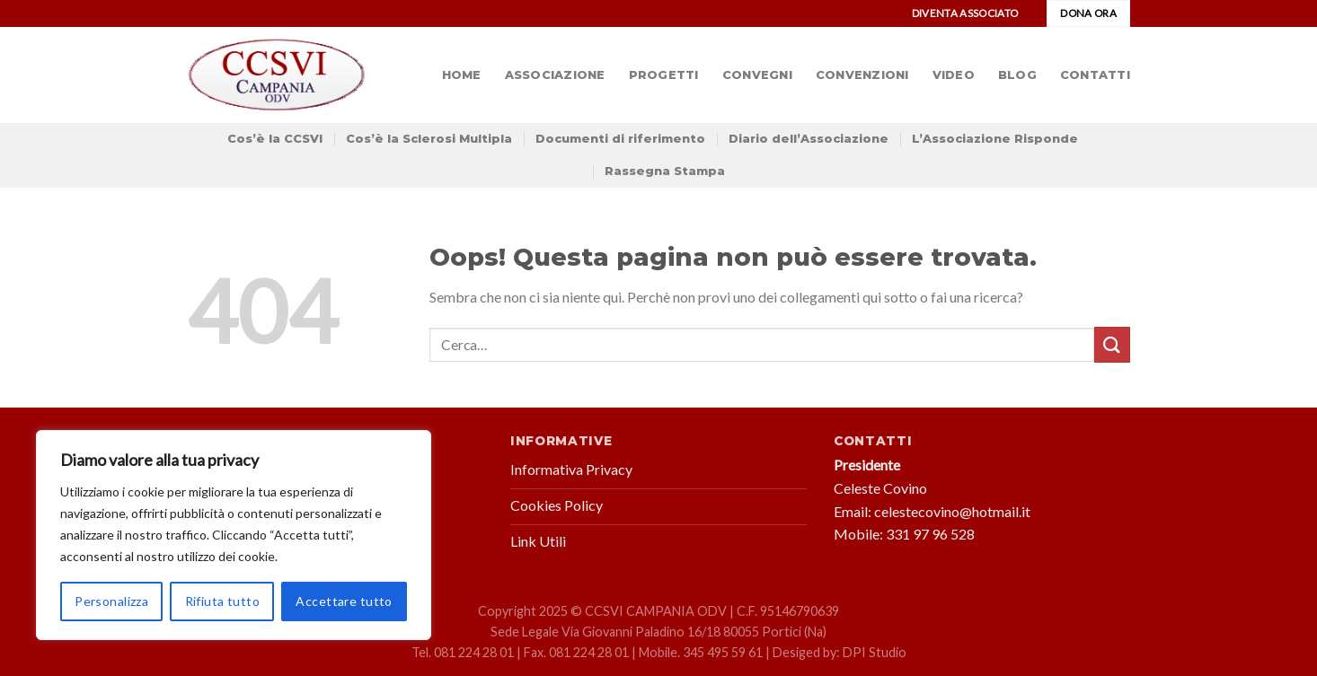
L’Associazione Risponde (995, 138)
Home (462, 75)
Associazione (555, 75)
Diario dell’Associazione (808, 138)
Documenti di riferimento (620, 138)
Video (954, 75)
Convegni (757, 75)
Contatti (1095, 75)
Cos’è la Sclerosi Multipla (429, 138)
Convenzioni (862, 75)
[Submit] (1112, 344)
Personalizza (111, 601)
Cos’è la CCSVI (275, 138)
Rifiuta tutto (222, 601)
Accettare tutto (344, 601)
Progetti (664, 75)
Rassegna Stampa (665, 171)
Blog (1017, 75)
